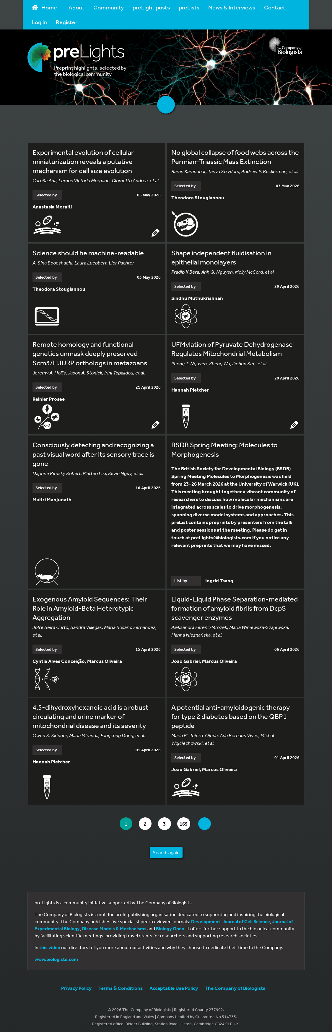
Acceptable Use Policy (173, 985)
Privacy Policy (76, 985)
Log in (39, 22)
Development (205, 919)
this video (49, 945)
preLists (189, 7)
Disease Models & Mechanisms (114, 926)
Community (108, 7)
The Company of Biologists (235, 985)
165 (186, 821)
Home (44, 7)
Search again (166, 850)
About (76, 7)
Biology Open (170, 926)
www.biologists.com (56, 957)
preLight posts (151, 7)
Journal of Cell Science (246, 919)
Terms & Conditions (120, 985)
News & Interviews (231, 7)
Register (66, 22)
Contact (274, 7)
